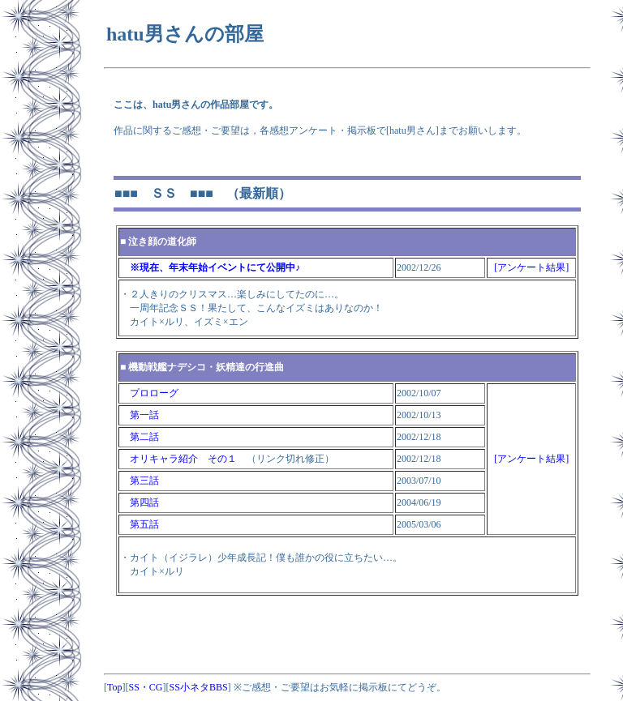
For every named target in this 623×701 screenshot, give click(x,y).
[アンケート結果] (531, 267)
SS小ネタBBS (199, 687)
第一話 (139, 415)
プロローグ (149, 393)
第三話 (139, 480)
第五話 (139, 524)
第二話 (139, 436)
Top (114, 687)
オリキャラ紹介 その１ (178, 458)
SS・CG (146, 687)
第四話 (139, 502)
